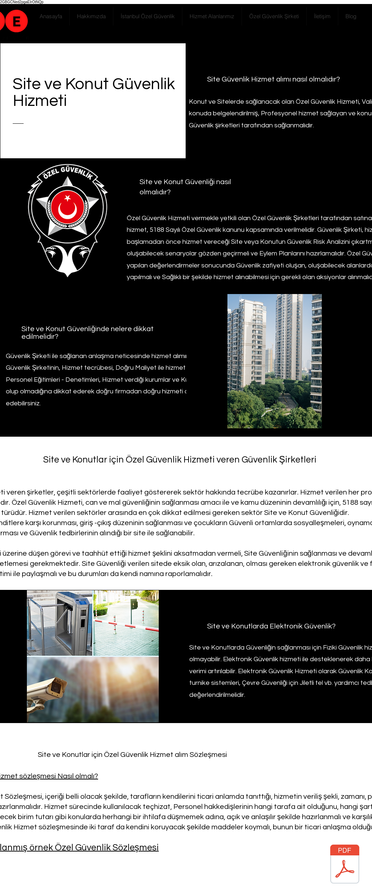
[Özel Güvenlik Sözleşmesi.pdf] (344, 865)
